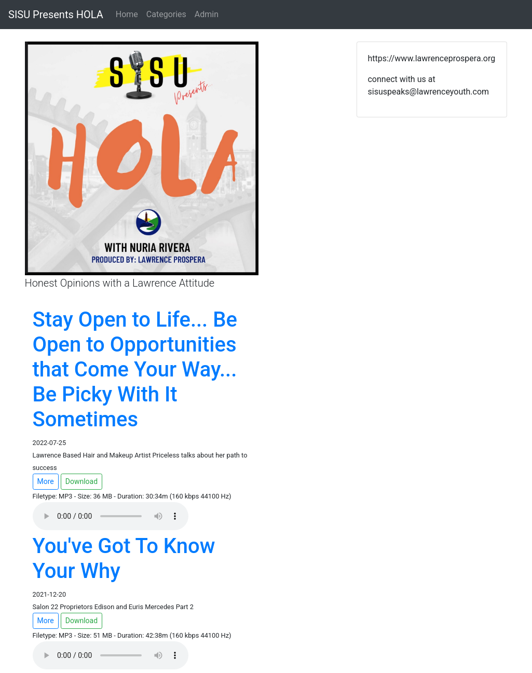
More (45, 481)
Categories (166, 14)
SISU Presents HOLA (55, 14)
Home (127, 14)
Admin (207, 14)
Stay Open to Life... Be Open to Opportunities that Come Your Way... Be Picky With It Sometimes (135, 369)
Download (81, 481)
